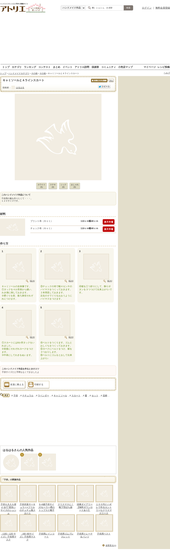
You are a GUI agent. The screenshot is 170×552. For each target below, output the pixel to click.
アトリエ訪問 (82, 67)
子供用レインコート (46, 535)
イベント (67, 67)
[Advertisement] (85, 40)
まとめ (56, 67)
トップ (6, 67)
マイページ (150, 67)
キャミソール (60, 395)
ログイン (147, 7)
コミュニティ (108, 67)
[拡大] (32, 281)
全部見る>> (110, 545)
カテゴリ (17, 67)
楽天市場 (108, 222)
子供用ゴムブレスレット (66, 535)
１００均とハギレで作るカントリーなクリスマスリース (104, 508)
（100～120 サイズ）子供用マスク (8, 536)
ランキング (30, 67)
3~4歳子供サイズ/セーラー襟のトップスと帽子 (46, 507)
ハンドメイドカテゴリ (18, 73)
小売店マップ (125, 67)
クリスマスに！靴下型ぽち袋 (66, 506)
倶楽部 (95, 67)
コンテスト (44, 67)
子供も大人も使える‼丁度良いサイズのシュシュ (8, 508)
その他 (34, 73)
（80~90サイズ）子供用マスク (27, 536)
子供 (15, 395)
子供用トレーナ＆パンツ (85, 535)
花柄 (105, 395)
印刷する (35, 385)
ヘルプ (167, 73)
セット (95, 395)
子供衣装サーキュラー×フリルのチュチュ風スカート (27, 508)
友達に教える (14, 385)
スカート (75, 395)
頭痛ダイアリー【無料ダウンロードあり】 (85, 507)
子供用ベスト (103, 533)
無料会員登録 (162, 7)
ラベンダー (43, 395)
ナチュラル (27, 395)
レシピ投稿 (164, 67)
